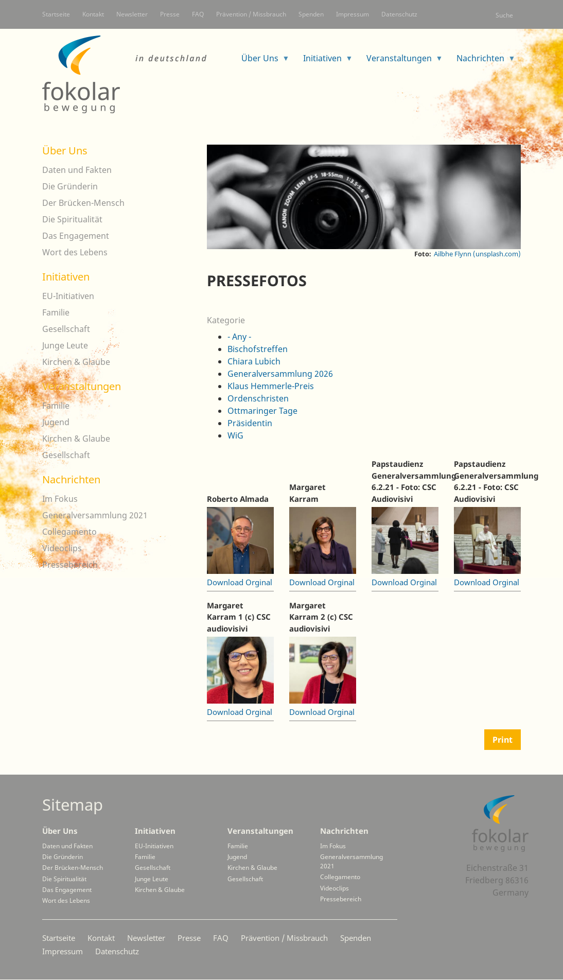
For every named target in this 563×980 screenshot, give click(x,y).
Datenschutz (399, 14)
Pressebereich (70, 564)
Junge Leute (65, 345)
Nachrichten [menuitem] (482, 61)
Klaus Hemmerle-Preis (270, 386)
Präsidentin (249, 423)
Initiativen (66, 277)
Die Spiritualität (72, 219)
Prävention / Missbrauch (251, 14)
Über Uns (64, 150)
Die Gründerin (70, 186)
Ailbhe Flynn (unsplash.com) (477, 253)
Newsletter (132, 14)
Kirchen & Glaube (76, 361)
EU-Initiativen (68, 296)
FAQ (198, 14)
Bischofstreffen (257, 349)
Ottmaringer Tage (262, 410)
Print (502, 739)
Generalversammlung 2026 (280, 373)
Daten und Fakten (77, 170)
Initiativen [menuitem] (324, 61)
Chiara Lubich (253, 361)
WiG (235, 435)
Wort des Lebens (75, 252)
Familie (55, 312)
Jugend (55, 422)
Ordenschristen (258, 398)
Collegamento (69, 531)
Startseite (56, 14)
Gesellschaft (66, 329)
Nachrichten (71, 479)
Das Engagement (75, 235)
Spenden (311, 14)
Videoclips (62, 548)
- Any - (239, 336)
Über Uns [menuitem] (261, 61)
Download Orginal (239, 582)
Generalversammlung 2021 (95, 515)
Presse (170, 14)
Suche (504, 15)
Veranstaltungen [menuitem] (400, 61)
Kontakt (93, 14)
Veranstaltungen (81, 386)
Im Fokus (60, 498)
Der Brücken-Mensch (83, 202)
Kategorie (226, 320)
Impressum (352, 14)
